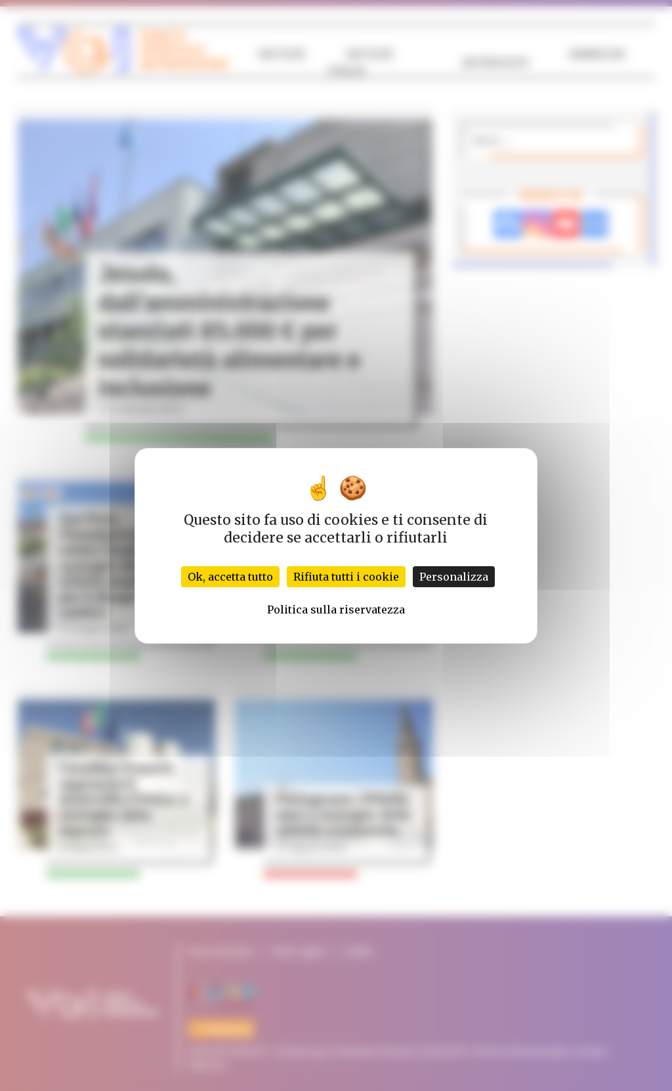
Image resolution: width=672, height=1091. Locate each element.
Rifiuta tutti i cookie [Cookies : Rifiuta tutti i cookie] (346, 576)
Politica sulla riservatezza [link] (336, 609)
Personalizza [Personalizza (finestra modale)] (453, 576)
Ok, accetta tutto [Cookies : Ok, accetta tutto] (230, 576)
